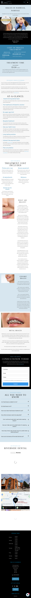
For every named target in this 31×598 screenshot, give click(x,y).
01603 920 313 (16, 92)
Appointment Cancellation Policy (15, 597)
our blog (15, 571)
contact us (15, 561)
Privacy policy (15, 587)
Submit (15, 384)
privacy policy (24, 380)
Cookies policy (15, 589)
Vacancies (15, 578)
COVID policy (15, 595)
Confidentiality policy (15, 593)
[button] (28, 2)
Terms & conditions (15, 585)
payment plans (9, 142)
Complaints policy (15, 591)
